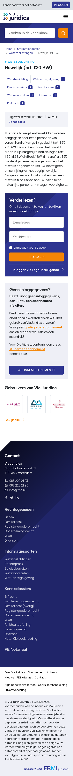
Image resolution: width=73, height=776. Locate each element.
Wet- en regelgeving (19, 578)
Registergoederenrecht (22, 526)
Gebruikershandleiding (52, 685)
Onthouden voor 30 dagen (30, 247)
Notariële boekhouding (21, 638)
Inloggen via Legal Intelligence (38, 270)
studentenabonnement (27, 349)
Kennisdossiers (18, 588)
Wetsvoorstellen (17, 573)
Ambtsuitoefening (18, 624)
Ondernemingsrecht (19, 531)
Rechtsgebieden (19, 509)
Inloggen (61, 5)
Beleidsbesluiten (17, 568)
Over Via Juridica (15, 672)
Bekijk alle (15, 420)
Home (8, 49)
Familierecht (13, 522)
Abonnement (36, 672)
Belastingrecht (15, 629)
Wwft (8, 536)
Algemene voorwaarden (20, 685)
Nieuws (9, 677)
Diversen (11, 540)
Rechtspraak (14, 564)
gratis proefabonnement (43, 327)
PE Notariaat (16, 649)
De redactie (17, 122)
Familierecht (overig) (19, 606)
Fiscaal (9, 517)
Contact (40, 677)
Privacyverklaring (15, 690)
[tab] (18, 79)
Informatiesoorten (28, 49)
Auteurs (52, 672)
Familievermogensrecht (22, 601)
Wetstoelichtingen (21, 53)
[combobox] (30, 33)
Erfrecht (11, 596)
